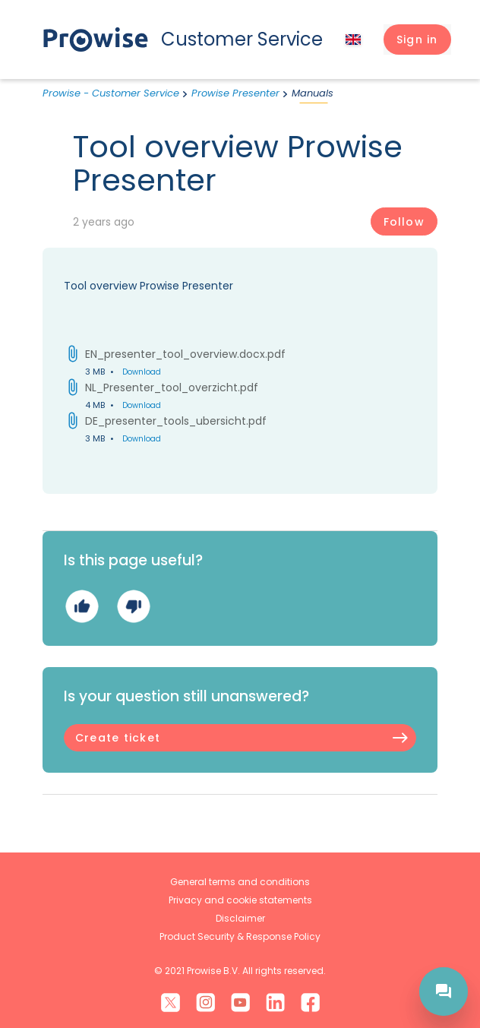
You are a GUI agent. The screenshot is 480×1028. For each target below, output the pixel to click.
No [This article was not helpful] (133, 606)
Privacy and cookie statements (240, 900)
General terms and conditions (240, 881)
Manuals (312, 93)
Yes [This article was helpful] (81, 606)
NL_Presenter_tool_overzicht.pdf (171, 387)
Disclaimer (240, 918)
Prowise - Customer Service (111, 93)
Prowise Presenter (235, 93)
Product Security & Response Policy (240, 936)
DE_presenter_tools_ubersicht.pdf (176, 421)
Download (141, 372)
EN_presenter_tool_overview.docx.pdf (185, 354)
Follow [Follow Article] (404, 221)
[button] (417, 39)
